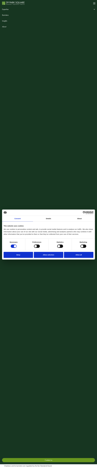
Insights (4, 21)
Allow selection (48, 255)
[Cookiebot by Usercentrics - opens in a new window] (84, 212)
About (4, 26)
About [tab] (79, 218)
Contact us (48, 460)
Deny (18, 255)
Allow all (79, 255)
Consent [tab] (17, 218)
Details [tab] (48, 218)
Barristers (5, 15)
